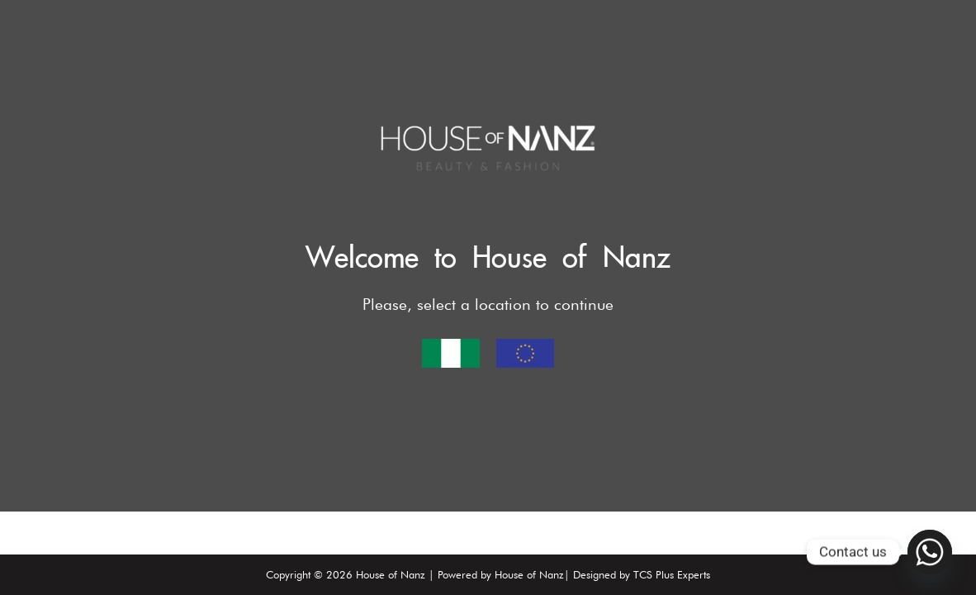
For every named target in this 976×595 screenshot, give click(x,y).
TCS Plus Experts (671, 574)
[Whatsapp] (929, 552)
